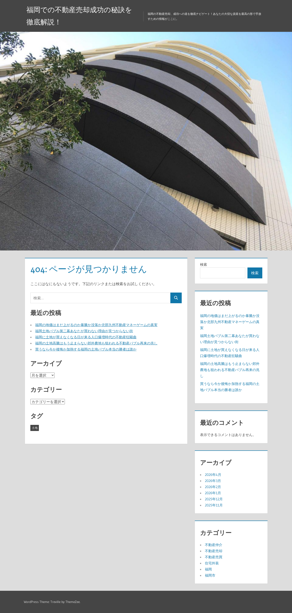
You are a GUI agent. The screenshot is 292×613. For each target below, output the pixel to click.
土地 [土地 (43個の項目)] (35, 427)
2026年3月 (213, 480)
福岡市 (210, 575)
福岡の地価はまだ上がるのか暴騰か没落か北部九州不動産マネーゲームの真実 (96, 325)
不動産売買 (213, 557)
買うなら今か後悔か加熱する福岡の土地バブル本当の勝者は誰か (85, 349)
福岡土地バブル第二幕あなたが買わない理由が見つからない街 (84, 331)
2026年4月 (213, 474)
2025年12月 (214, 499)
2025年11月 (214, 505)
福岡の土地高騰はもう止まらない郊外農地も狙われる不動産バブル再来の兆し (96, 343)
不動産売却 (213, 551)
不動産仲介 (213, 545)
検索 (203, 264)
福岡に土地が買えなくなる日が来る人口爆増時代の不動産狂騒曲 (85, 337)
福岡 (208, 569)
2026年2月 (213, 487)
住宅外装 (212, 563)
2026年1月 (213, 493)
